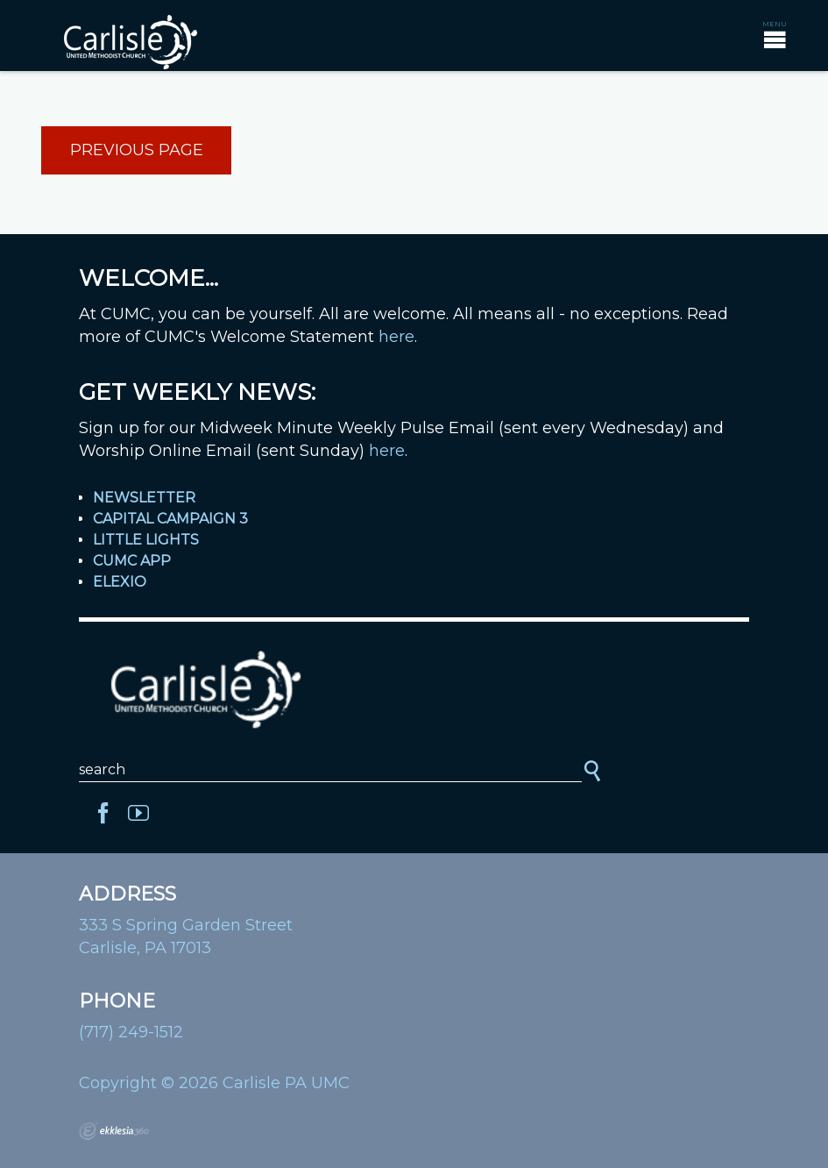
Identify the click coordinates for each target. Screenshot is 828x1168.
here (396, 336)
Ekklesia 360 (114, 1131)
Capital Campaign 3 (170, 518)
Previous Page (136, 150)
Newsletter (144, 497)
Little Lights (146, 539)
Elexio (119, 581)
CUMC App (132, 560)
